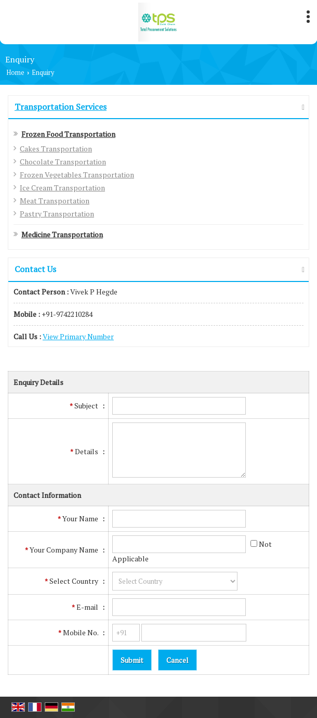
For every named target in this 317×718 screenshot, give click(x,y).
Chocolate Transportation (63, 161)
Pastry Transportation (57, 214)
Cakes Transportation (56, 148)
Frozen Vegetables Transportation (77, 174)
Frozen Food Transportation (68, 134)
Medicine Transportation (62, 234)
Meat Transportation (54, 201)
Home (15, 72)
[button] (78, 336)
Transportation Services (61, 106)
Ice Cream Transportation (62, 188)
